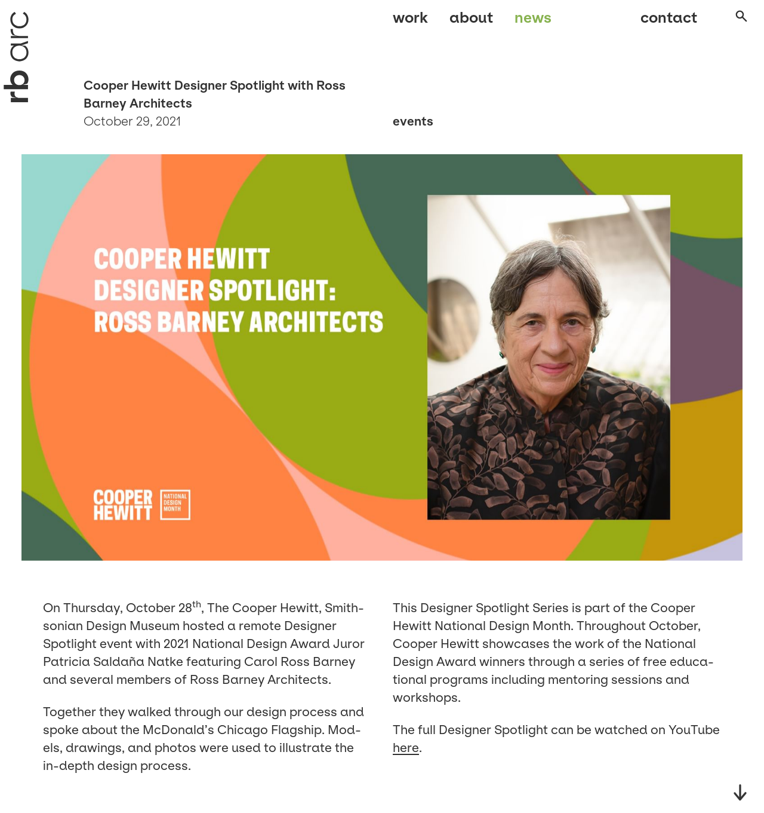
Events (413, 121)
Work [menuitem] (410, 22)
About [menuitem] (471, 22)
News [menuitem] (533, 22)
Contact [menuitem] (657, 22)
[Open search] (731, 23)
